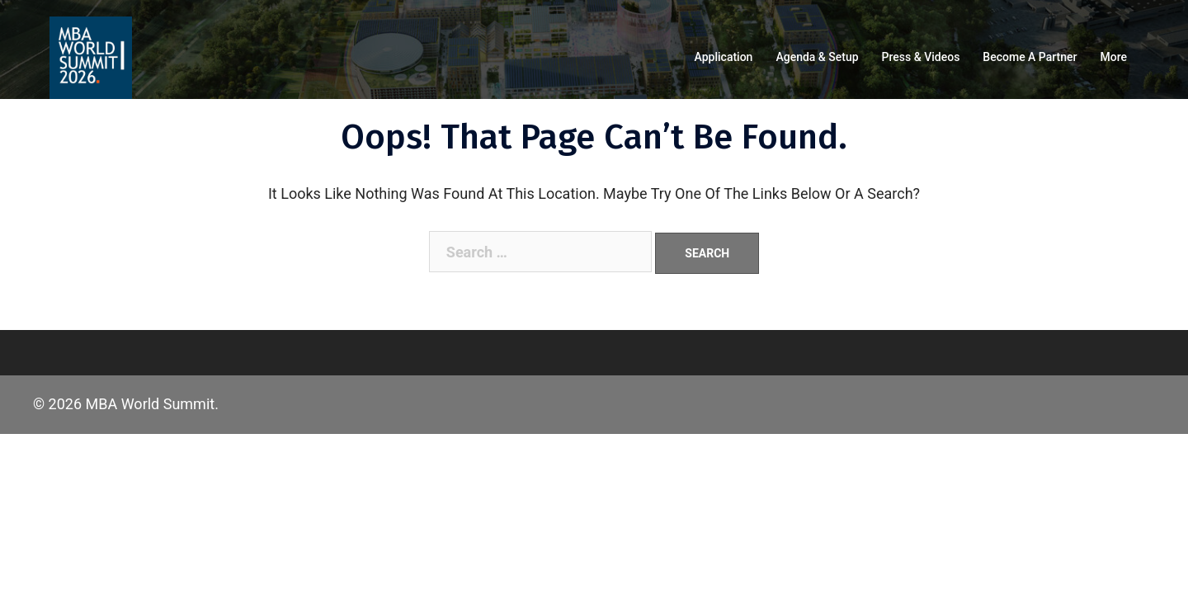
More (1113, 57)
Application (724, 57)
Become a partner (1030, 57)
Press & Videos (921, 57)
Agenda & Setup (817, 57)
